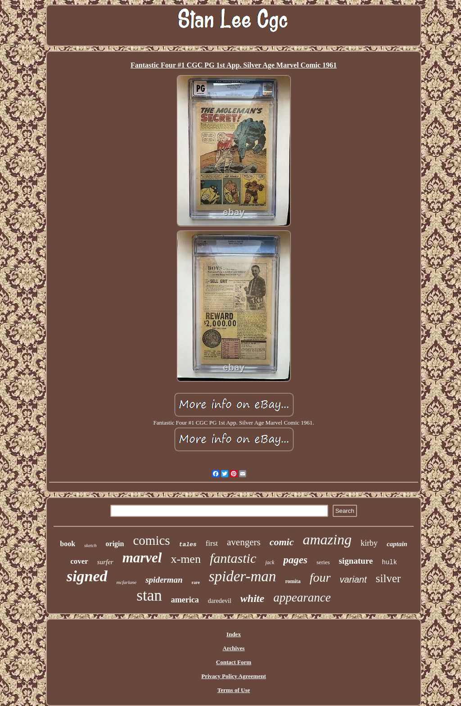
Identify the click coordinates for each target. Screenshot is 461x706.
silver (388, 578)
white (252, 598)
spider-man (242, 576)
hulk (389, 562)
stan (149, 595)
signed (87, 576)
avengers (244, 542)
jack (269, 562)
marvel (142, 558)
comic (282, 542)
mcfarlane (127, 582)
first (212, 543)
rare (196, 582)
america (185, 599)
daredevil (219, 600)
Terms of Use (233, 690)
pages (295, 560)
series (323, 562)
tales (188, 544)
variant (353, 579)
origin (115, 544)
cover (79, 561)
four (320, 577)
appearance (301, 597)
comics (151, 540)
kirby (369, 543)
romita (292, 581)
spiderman (163, 579)
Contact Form (233, 662)
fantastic (233, 558)
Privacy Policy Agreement (233, 676)
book (67, 544)
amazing (327, 539)
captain (397, 544)
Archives (234, 648)
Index (233, 634)
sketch (90, 545)
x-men (185, 559)
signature (356, 561)
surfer (105, 562)
